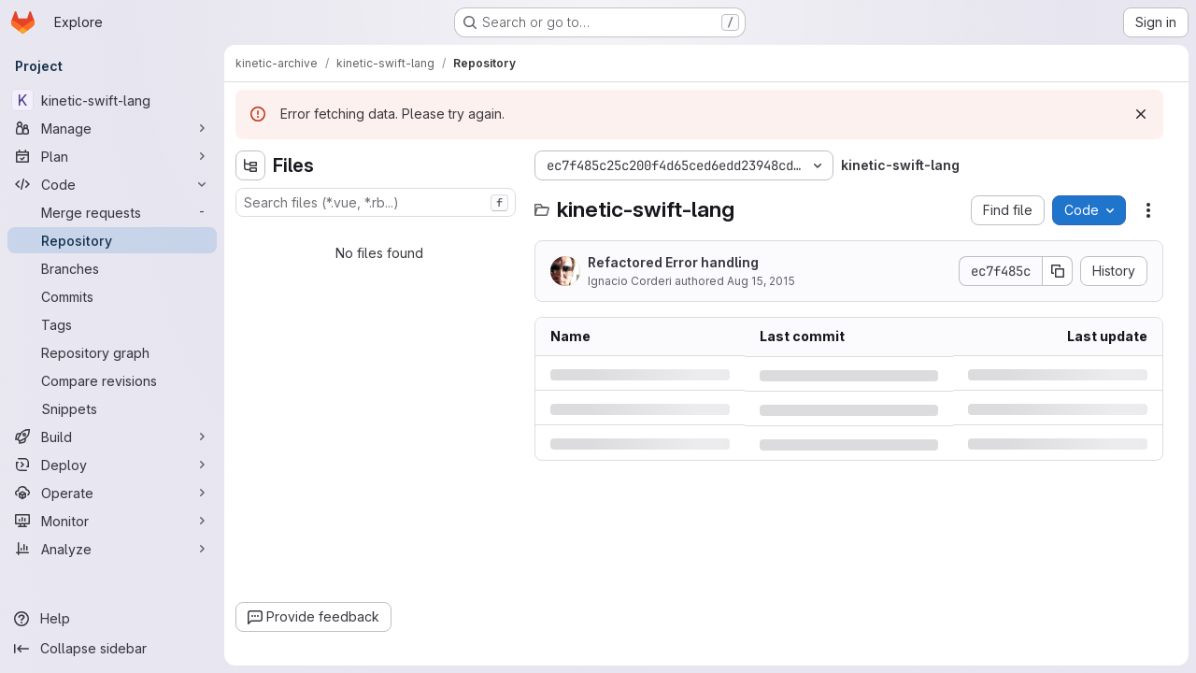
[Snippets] (112, 408)
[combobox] (375, 202)
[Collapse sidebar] (112, 649)
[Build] (112, 436)
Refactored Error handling (673, 262)
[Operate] (112, 493)
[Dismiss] (1141, 114)
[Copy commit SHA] (1058, 271)
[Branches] (112, 268)
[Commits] (112, 296)
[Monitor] (112, 521)
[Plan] (112, 156)
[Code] (112, 184)
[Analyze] (112, 549)
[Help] (112, 619)
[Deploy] (112, 464)
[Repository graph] (112, 352)
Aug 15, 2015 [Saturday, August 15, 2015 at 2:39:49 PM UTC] (761, 281)
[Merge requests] (112, 212)
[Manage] (112, 128)
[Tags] (112, 324)
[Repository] (112, 240)
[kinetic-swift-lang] (112, 100)
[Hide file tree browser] (250, 165)
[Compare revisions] (112, 380)
